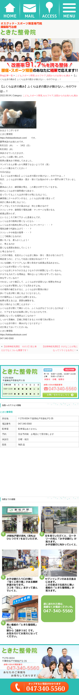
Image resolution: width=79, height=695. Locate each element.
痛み (68, 75)
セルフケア (40, 75)
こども (18, 75)
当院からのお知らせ (56, 75)
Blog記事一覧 (6, 75)
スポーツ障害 (28, 75)
